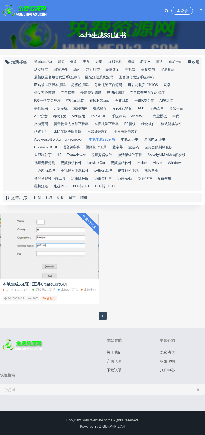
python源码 (103, 170)
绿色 (76, 69)
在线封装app (99, 100)
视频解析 (151, 170)
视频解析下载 (128, 170)
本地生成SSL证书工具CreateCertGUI (35, 284)
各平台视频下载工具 (50, 178)
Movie (157, 162)
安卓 (166, 85)
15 (59, 155)
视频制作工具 (96, 147)
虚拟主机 (115, 61)
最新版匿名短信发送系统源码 (57, 77)
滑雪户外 (61, 69)
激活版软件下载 (130, 155)
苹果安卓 (157, 108)
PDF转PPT (81, 186)
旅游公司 (176, 61)
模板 (131, 61)
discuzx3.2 (139, 116)
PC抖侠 (130, 124)
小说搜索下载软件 (75, 170)
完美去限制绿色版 (158, 147)
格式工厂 (41, 131)
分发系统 (61, 108)
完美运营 (68, 92)
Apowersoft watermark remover (58, 139)
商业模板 (160, 116)
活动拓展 (41, 69)
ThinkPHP (98, 116)
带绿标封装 (75, 100)
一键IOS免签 (144, 100)
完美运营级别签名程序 (147, 92)
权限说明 (167, 361)
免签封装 (122, 100)
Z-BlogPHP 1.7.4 (112, 426)
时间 (37, 197)
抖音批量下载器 (106, 124)
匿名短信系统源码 (99, 77)
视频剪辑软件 (101, 155)
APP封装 (166, 100)
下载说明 (114, 370)
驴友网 (145, 61)
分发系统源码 (44, 92)
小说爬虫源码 (44, 170)
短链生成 (164, 178)
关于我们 (114, 352)
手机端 (130, 69)
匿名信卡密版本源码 (50, 85)
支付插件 (80, 108)
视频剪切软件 (71, 162)
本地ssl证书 (129, 139)
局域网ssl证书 (154, 139)
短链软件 (145, 178)
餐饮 (73, 61)
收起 (193, 62)
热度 (60, 197)
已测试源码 (115, 92)
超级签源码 (80, 85)
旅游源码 (41, 124)
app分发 (59, 116)
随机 (83, 197)
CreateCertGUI (45, 147)
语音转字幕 (71, 147)
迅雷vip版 (124, 178)
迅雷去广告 (103, 178)
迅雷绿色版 (80, 178)
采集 (98, 61)
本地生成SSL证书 (102, 139)
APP (141, 108)
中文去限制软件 (126, 131)
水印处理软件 (97, 131)
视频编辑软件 (121, 162)
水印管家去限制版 (68, 131)
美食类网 (148, 69)
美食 (86, 61)
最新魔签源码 (90, 92)
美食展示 (112, 69)
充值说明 (114, 361)
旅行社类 (93, 69)
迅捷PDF (60, 186)
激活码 (133, 147)
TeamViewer (76, 155)
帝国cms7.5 (43, 61)
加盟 (61, 61)
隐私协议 (167, 352)
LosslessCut (96, 162)
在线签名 (100, 108)
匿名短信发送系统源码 (136, 77)
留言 (72, 197)
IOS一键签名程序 (47, 100)
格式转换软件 (171, 124)
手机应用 (41, 108)
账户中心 (167, 370)
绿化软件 (148, 124)
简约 (159, 61)
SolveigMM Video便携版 (166, 155)
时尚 (175, 116)
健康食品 (168, 69)
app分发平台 (122, 108)
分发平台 (176, 108)
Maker (142, 162)
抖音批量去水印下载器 (71, 124)
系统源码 (119, 116)
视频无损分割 (44, 162)
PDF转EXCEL (105, 186)
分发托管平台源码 (108, 85)
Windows (175, 162)
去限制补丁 (43, 155)
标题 (49, 197)
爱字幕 (117, 147)
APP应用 (78, 116)
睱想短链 (41, 186)
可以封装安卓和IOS (143, 85)
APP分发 (41, 116)
